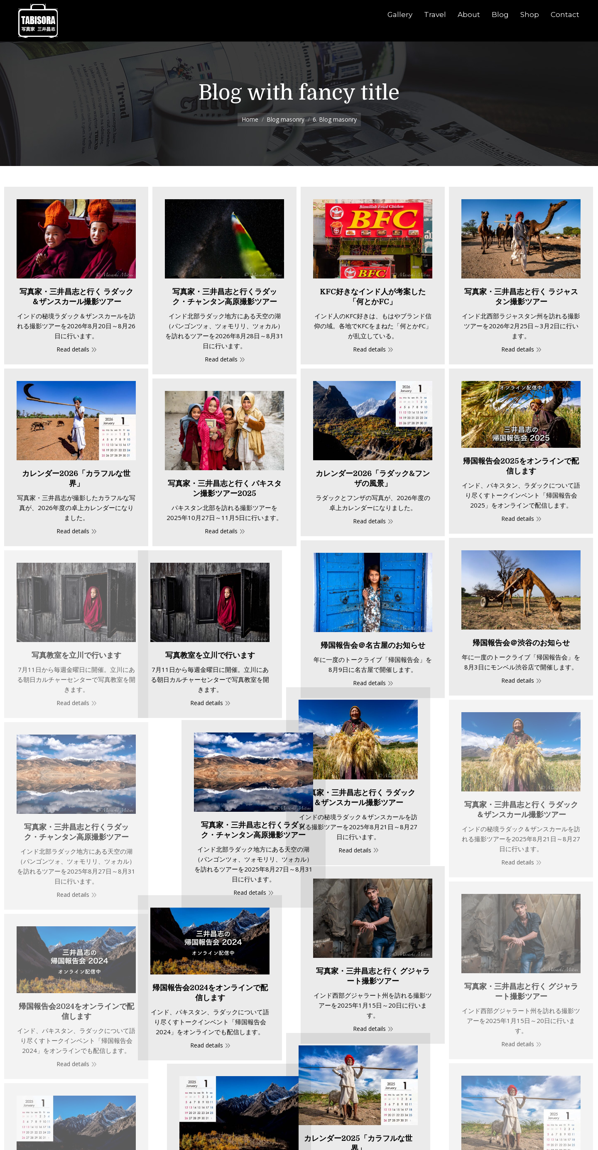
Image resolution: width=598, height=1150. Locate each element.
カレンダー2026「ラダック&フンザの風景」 (373, 478)
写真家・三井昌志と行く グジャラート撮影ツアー (373, 883)
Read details (72, 349)
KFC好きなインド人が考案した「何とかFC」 (373, 297)
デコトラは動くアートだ (406, 1137)
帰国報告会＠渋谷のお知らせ (521, 643)
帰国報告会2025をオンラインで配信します (521, 466)
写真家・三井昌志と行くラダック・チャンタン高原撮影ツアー (224, 297)
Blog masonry (285, 119)
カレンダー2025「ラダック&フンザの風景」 (315, 1071)
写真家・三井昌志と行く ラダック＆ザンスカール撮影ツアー (76, 297)
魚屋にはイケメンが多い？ (191, 1134)
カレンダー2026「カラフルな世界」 (76, 478)
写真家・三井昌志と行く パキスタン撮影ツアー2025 (225, 488)
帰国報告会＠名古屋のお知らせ (373, 645)
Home (250, 119)
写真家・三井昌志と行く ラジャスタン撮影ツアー (521, 297)
